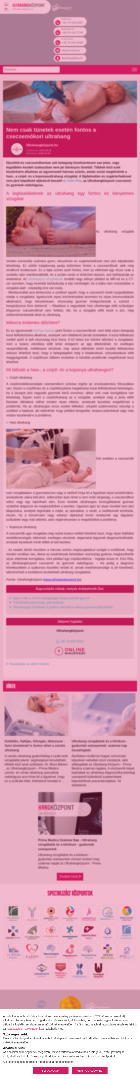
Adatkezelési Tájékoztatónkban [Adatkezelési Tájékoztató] (26, 1028)
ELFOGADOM (50, 1070)
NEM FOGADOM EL (89, 1070)
